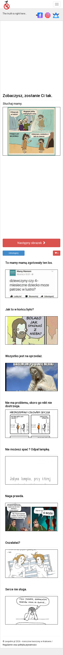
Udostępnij (13, 253)
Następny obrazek (31, 243)
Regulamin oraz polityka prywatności (20, 645)
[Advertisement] (31, 56)
